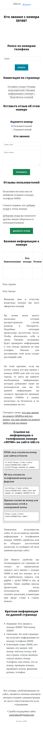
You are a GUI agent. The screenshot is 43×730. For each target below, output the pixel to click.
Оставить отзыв (16, 86)
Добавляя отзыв (11, 215)
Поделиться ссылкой (21, 97)
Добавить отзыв (21, 231)
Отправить (21, 172)
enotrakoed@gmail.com (21, 714)
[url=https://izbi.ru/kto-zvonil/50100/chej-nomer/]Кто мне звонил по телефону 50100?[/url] (21, 490)
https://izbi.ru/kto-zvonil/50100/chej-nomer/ (21, 516)
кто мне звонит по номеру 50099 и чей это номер (21, 416)
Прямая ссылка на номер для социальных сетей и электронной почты (21, 504)
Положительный (21, 126)
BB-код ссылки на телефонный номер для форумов (18, 478)
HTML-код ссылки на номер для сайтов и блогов (20, 454)
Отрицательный (22, 129)
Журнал (26, 4)
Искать (21, 67)
